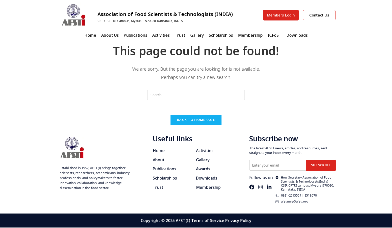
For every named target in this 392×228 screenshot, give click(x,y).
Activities (161, 35)
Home (90, 35)
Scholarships (221, 35)
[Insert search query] (196, 95)
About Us (110, 35)
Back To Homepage (196, 120)
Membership (250, 35)
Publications (135, 35)
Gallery (197, 35)
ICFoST (275, 35)
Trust (180, 35)
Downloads (297, 35)
